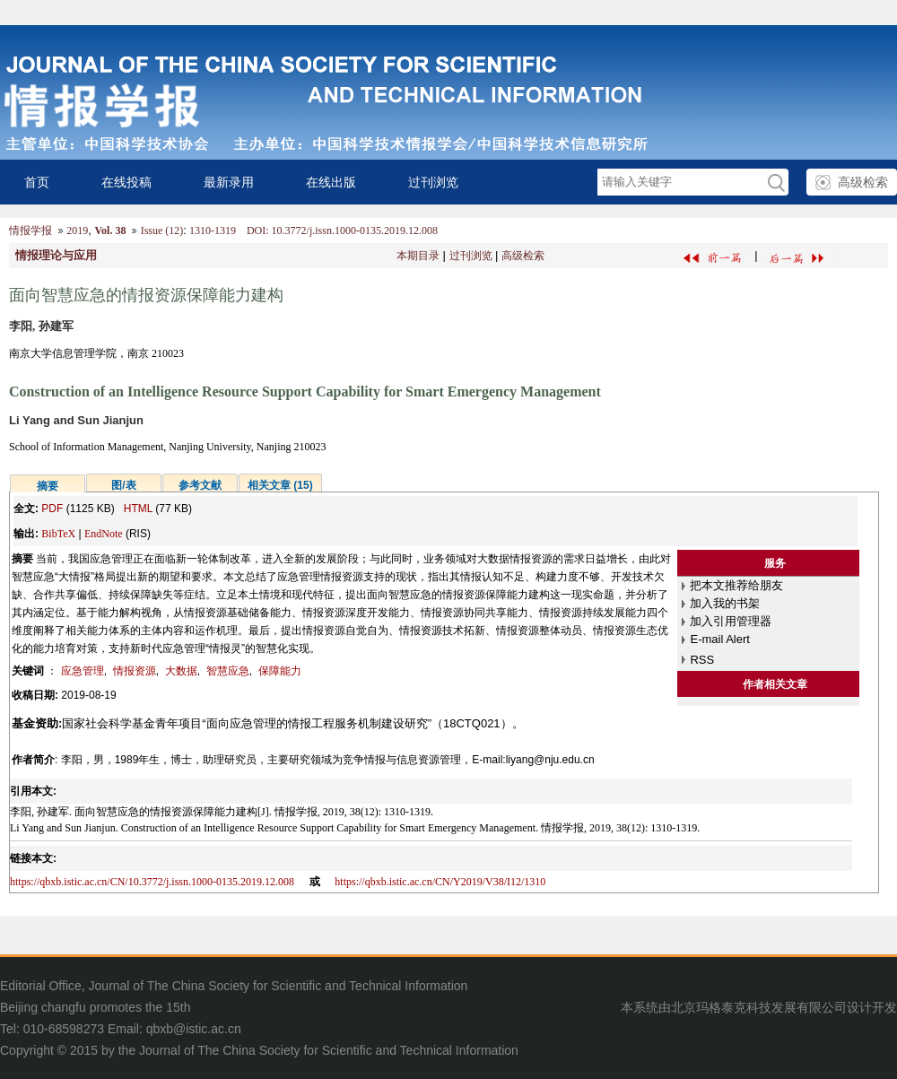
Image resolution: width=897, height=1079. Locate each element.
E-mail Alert (719, 639)
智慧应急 (227, 671)
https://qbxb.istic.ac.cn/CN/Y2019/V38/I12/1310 (440, 881)
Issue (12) (162, 230)
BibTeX (58, 533)
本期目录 (418, 255)
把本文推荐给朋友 (736, 585)
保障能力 (279, 671)
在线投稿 (126, 182)
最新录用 (229, 182)
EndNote (103, 533)
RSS (702, 659)
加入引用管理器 (730, 621)
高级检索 (863, 182)
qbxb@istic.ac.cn (193, 1029)
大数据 (181, 671)
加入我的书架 (725, 603)
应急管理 (82, 671)
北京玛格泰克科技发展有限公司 (759, 1007)
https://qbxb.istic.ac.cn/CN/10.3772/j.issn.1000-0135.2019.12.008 (152, 881)
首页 (36, 182)
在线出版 (331, 182)
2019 (77, 230)
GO (775, 182)
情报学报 (30, 230)
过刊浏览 (433, 182)
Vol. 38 (110, 230)
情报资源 (134, 671)
